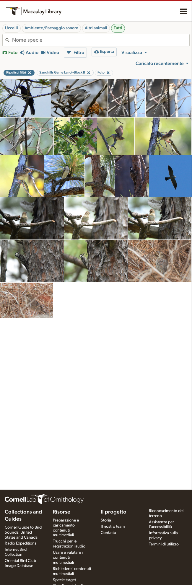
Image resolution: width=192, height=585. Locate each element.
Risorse (61, 512)
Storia (106, 520)
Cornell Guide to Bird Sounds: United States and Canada (23, 532)
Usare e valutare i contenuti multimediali (68, 557)
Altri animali (96, 28)
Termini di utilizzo (164, 544)
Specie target (64, 580)
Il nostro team (113, 526)
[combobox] (100, 40)
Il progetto (113, 512)
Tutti (118, 28)
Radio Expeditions (20, 543)
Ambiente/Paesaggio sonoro (51, 28)
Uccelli (11, 28)
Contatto (108, 533)
